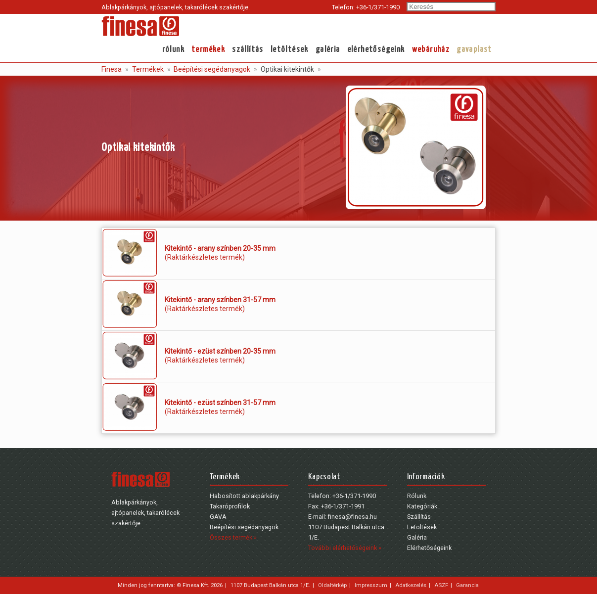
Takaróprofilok (230, 506)
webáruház (431, 50)
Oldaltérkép (332, 585)
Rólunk (173, 50)
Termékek (208, 50)
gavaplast (474, 50)
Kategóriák (422, 506)
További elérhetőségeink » (344, 547)
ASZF (441, 585)
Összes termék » (233, 537)
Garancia (467, 585)
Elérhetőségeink (376, 50)
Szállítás (248, 50)
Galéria (328, 50)
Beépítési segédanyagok (211, 69)
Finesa (111, 69)
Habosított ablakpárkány (244, 496)
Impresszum (371, 585)
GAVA (218, 516)
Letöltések (290, 50)
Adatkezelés (410, 585)
